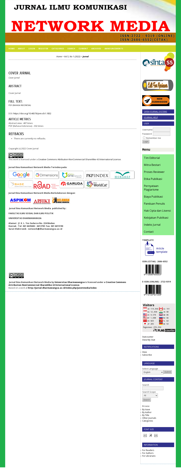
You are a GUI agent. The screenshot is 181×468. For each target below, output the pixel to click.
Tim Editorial (152, 158)
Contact (149, 232)
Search (71, 48)
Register (43, 48)
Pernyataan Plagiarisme (151, 188)
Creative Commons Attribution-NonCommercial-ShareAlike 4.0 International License (79, 159)
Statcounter (147, 337)
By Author (147, 413)
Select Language (150, 369)
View (144, 352)
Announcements (114, 48)
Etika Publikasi (153, 179)
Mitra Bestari (152, 165)
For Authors (147, 453)
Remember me (153, 138)
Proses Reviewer (154, 172)
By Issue (146, 410)
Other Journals (149, 418)
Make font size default (150, 436)
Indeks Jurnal (152, 225)
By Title (145, 415)
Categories (147, 421)
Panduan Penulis (154, 204)
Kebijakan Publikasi (156, 218)
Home (12, 48)
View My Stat (148, 340)
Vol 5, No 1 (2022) (72, 56)
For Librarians (148, 456)
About (21, 48)
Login (31, 48)
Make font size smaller (145, 436)
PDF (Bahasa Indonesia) (20, 105)
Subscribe (147, 355)
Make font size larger (156, 436)
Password (147, 133)
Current (83, 48)
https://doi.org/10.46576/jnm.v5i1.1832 (32, 113)
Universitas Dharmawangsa (70, 282)
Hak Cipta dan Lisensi (157, 211)
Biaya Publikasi (153, 197)
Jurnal (86, 56)
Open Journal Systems (155, 111)
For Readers (148, 450)
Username (147, 129)
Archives (96, 48)
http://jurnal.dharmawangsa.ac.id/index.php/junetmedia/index (62, 287)
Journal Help (151, 117)
